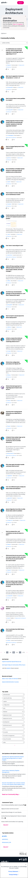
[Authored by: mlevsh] (8, 618)
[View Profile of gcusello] (4, 836)
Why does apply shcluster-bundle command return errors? (15, 465)
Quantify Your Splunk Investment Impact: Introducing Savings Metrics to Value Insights (13, 758)
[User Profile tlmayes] (2, 413)
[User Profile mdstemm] (2, 317)
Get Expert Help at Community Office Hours (13, 665)
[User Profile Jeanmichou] (2, 246)
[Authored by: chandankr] (9, 204)
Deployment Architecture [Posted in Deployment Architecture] (11, 137)
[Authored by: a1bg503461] (9, 475)
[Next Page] (26, 652)
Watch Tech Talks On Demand (10, 678)
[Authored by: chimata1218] (9, 520)
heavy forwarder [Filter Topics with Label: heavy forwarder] (7, 739)
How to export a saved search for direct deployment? (15, 316)
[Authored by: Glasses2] (9, 65)
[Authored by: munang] (8, 351)
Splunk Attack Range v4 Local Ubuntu (11, 812)
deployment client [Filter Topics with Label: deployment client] (7, 715)
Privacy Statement (13, 871)
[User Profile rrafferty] (2, 267)
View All (5, 825)
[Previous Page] (1, 652)
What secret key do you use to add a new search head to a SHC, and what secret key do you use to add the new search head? (16, 558)
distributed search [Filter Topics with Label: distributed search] (7, 725)
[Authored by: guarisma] (9, 157)
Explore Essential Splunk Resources (11, 661)
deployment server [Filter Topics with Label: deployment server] (7, 718)
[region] (14, 870)
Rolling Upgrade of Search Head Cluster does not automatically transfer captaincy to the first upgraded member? (14, 123)
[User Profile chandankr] (2, 194)
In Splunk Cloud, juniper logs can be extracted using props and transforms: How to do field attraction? (15, 439)
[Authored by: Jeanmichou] (9, 255)
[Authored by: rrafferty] (8, 280)
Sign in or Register (18, 24)
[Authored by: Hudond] (8, 400)
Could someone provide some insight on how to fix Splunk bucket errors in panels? (16, 216)
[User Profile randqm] (2, 630)
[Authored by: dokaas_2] (9, 374)
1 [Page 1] (4, 652)
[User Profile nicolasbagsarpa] (2, 122)
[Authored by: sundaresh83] (9, 595)
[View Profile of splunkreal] (5, 839)
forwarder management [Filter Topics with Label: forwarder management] (8, 735)
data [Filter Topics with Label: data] (4, 708)
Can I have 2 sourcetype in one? (14, 245)
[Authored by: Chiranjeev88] (9, 87)
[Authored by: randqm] (8, 640)
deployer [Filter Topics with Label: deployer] (5, 711)
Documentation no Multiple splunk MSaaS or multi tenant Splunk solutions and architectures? (15, 170)
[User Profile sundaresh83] (2, 582)
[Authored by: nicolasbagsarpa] (10, 135)
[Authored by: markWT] (8, 181)
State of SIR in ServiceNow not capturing (12, 821)
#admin (9, 668)
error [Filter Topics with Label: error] (4, 728)
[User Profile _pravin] (2, 216)
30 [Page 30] (17, 652)
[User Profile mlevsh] (2, 608)
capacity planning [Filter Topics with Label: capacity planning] (7, 698)
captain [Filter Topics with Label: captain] (5, 701)
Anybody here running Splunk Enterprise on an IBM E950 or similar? (14, 413)
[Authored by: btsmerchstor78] (10, 453)
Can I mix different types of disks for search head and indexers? (16, 487)
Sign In (20, 2)
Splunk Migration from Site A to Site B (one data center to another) (15, 510)
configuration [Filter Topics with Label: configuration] (6, 704)
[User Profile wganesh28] (2, 488)
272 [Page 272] (23, 652)
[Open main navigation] (26, 2)
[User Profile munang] (2, 339)
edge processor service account (10, 808)
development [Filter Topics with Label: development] (6, 721)
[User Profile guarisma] (2, 147)
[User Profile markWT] (2, 170)
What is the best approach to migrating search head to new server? (14, 387)
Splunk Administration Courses (10, 682)
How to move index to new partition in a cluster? (15, 99)
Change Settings (13, 874)
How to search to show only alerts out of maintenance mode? (15, 193)
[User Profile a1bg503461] (2, 465)
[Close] (26, 864)
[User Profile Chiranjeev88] (2, 77)
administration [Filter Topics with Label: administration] (6, 694)
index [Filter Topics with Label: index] (4, 742)
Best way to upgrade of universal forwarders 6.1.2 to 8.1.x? (15, 77)
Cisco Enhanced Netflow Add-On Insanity (12, 805)
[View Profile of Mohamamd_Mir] (6, 842)
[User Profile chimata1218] (2, 510)
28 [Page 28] (10, 652)
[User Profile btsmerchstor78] (2, 438)
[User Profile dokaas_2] (2, 363)
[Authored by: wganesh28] (9, 498)
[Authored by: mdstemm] (9, 327)
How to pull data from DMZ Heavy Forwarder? (15, 630)
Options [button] (2, 33)
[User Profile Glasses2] (2, 50)
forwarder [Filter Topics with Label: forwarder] (5, 732)
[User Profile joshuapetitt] (2, 293)
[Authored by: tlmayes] (8, 426)
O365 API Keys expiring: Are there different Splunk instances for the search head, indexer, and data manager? (15, 268)
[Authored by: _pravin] (8, 234)
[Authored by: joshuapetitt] (9, 304)
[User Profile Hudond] (2, 387)
